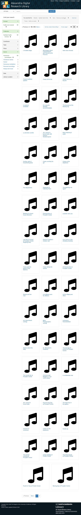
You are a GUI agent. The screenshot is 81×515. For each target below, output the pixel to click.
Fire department (27, 187)
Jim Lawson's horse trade (27, 403)
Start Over (74, 18)
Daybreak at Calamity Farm (47, 188)
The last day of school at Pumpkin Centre (68, 349)
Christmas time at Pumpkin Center (67, 267)
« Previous (26, 496)
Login (78, 1)
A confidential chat (68, 375)
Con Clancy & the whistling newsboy (68, 240)
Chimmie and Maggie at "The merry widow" (47, 377)
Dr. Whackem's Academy (47, 348)
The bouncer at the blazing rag (68, 105)
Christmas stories (8, 59)
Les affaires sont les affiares (47, 295)
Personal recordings (9, 66)
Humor (5, 62)
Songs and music (8, 68)
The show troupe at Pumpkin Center (68, 455)
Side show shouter (68, 50)
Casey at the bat (47, 79)
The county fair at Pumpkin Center (28, 376)
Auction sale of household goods (28, 162)
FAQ (56, 1)
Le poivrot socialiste (26, 105)
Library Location (7, 77)
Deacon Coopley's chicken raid (48, 240)
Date (4, 73)
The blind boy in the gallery (67, 403)
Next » (38, 27)
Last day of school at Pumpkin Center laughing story (28, 241)
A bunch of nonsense (26, 429)
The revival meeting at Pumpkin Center (27, 456)
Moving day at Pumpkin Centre (61, 486)
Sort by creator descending (52, 27)
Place (5, 48)
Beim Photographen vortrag (47, 322)
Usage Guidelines (64, 1)
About (52, 1)
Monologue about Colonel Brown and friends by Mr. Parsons (48, 52)
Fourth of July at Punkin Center (32, 486)
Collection (6, 31)
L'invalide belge (27, 50)
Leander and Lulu (68, 213)
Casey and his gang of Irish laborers (27, 268)
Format (5, 21)
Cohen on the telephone (46, 429)
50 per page (64, 27)
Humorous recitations (9, 64)
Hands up (65, 429)
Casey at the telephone (66, 162)
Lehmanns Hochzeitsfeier (67, 321)
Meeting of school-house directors (28, 214)
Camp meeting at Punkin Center (48, 455)
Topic (4, 45)
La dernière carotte (28, 132)
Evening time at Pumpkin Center (47, 214)
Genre (5, 52)
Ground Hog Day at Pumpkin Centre (48, 403)
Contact (73, 1)
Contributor (6, 41)
